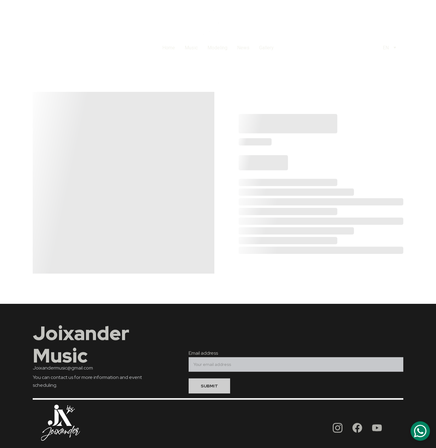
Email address (203, 355)
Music (191, 48)
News (243, 48)
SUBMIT (209, 387)
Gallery (266, 48)
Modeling (217, 48)
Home (168, 48)
